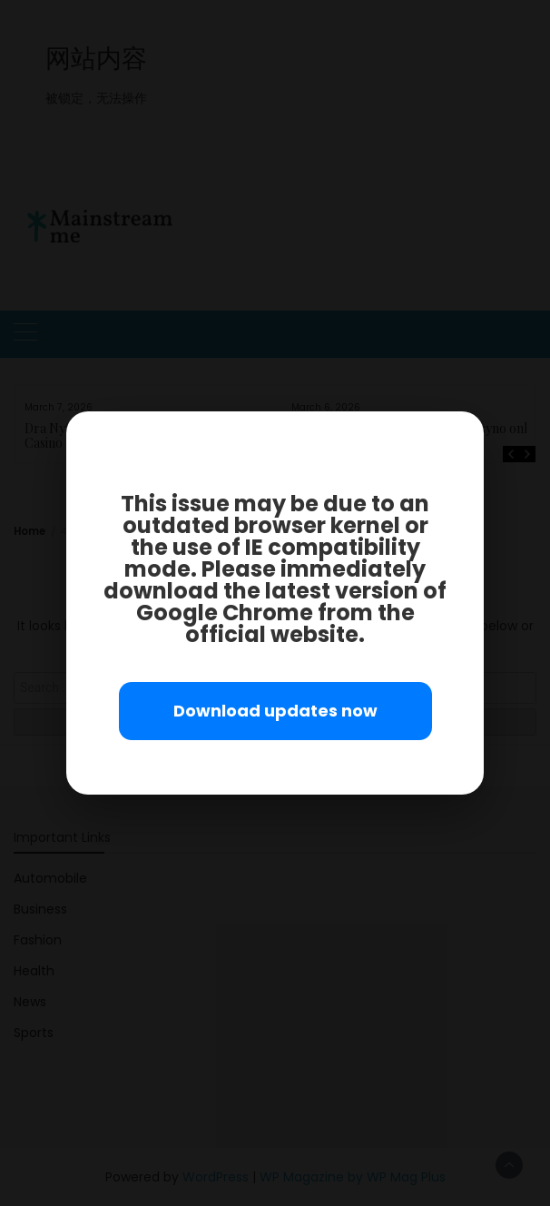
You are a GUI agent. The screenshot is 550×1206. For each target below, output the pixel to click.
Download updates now (275, 710)
